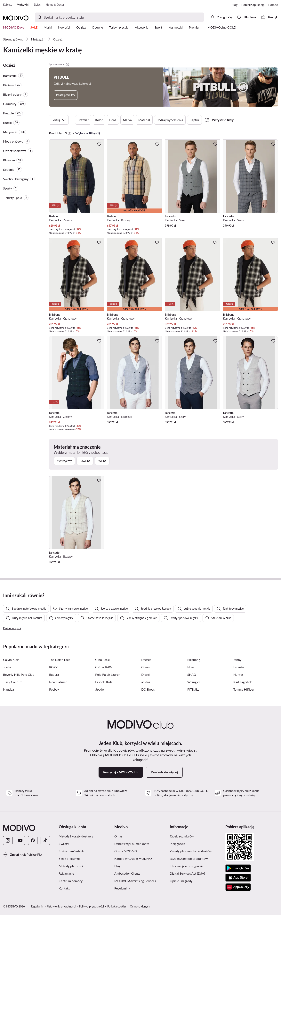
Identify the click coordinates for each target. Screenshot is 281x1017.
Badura (54, 777)
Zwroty (64, 946)
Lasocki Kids (103, 784)
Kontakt (64, 990)
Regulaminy (122, 990)
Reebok (54, 791)
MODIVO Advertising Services (135, 983)
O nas (118, 938)
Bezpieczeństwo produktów (189, 961)
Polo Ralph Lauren (107, 777)
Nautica (8, 791)
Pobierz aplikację (252, 4)
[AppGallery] (238, 989)
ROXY (53, 769)
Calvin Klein (11, 762)
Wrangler (193, 784)
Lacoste (238, 769)
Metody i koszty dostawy (76, 938)
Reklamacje (66, 975)
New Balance (58, 784)
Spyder (100, 791)
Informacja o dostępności (187, 968)
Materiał (144, 120)
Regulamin (37, 1008)
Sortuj (59, 120)
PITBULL (193, 791)
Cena (112, 120)
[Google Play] (238, 971)
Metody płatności (71, 968)
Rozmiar (83, 120)
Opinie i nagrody (181, 983)
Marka (127, 120)
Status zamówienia (71, 953)
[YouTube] (20, 942)
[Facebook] (32, 942)
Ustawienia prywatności (61, 1008)
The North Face (59, 762)
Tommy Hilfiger (243, 791)
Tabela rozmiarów (182, 938)
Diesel (145, 777)
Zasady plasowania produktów (191, 953)
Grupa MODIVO (125, 953)
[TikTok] (45, 942)
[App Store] (238, 980)
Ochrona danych (140, 1008)
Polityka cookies (116, 1008)
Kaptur (194, 120)
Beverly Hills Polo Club (18, 777)
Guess (145, 769)
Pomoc (273, 4)
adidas (145, 784)
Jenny (237, 762)
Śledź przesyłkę (69, 961)
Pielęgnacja (177, 946)
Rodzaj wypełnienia (170, 120)
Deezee (146, 762)
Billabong (193, 762)
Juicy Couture (12, 784)
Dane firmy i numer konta (131, 946)
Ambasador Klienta (127, 975)
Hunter (238, 777)
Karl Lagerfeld (243, 784)
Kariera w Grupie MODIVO (133, 961)
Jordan (7, 769)
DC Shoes (148, 791)
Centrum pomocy (71, 983)
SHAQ (191, 777)
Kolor (99, 120)
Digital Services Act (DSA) (187, 975)
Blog (234, 4)
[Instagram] (7, 942)
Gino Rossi (102, 762)
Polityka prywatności (91, 1008)
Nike (190, 769)
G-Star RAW (103, 769)
